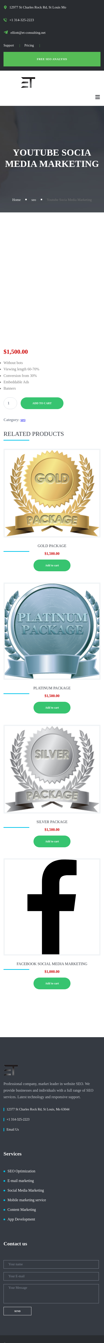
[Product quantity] (10, 403)
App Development (21, 1219)
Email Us (13, 1129)
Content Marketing (21, 1210)
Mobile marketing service (26, 1200)
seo (33, 200)
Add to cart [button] (52, 565)
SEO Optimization (21, 1171)
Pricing (29, 45)
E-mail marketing (20, 1181)
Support (9, 45)
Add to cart (42, 403)
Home (16, 200)
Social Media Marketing (25, 1190)
